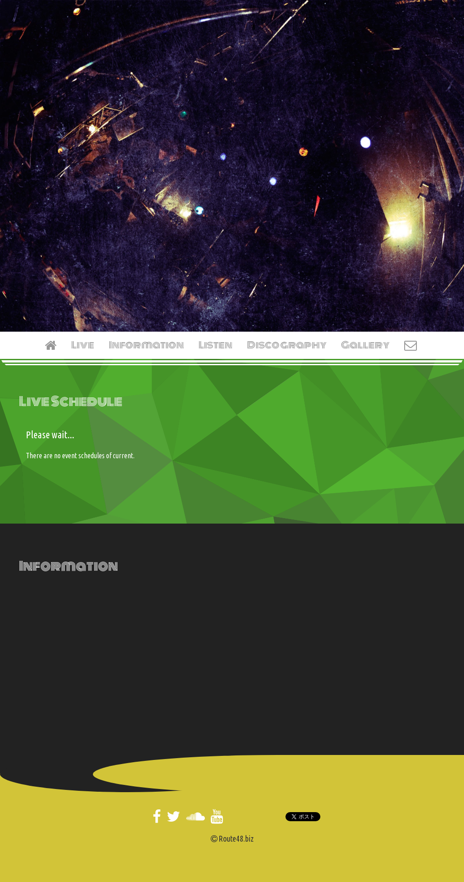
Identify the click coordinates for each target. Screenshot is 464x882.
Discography (287, 345)
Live (82, 345)
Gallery (365, 345)
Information (146, 345)
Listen (215, 345)
